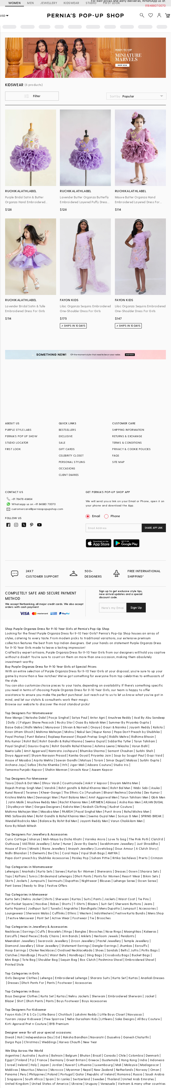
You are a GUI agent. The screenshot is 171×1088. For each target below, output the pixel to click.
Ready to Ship (34, 885)
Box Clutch (88, 959)
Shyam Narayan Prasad (48, 755)
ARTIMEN (96, 802)
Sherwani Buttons (128, 904)
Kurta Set (119, 978)
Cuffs (41, 931)
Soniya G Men (128, 816)
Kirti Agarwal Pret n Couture (25, 1023)
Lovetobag (104, 848)
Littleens (106, 1019)
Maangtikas (132, 931)
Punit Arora (113, 811)
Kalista (158, 727)
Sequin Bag (68, 959)
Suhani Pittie (100, 858)
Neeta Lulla (13, 751)
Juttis (134, 950)
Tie (92, 918)
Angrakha (71, 908)
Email (93, 516)
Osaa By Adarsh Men (90, 722)
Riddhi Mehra (119, 736)
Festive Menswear (21, 918)
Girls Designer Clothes (21, 978)
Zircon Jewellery (83, 941)
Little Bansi (47, 1014)
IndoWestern (103, 913)
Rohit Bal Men (120, 788)
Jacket (149, 996)
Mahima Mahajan (49, 731)
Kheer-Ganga (51, 792)
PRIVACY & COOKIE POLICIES (131, 449)
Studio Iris (121, 764)
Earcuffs (11, 936)
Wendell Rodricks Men (21, 821)
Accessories (147, 908)
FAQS (115, 455)
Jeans (148, 904)
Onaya (95, 727)
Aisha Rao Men (130, 802)
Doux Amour (124, 848)
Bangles (80, 931)
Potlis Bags (149, 950)
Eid (58, 1037)
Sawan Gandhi (67, 760)
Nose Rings (113, 931)
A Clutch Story (146, 848)
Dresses (120, 871)
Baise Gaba (14, 727)
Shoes (99, 950)
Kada (89, 950)
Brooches (104, 918)
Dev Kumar (152, 792)
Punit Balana (36, 736)
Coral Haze (70, 853)
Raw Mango (14, 717)
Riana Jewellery (53, 848)
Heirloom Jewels (106, 936)
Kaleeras (150, 931)
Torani (98, 760)
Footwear (79, 918)
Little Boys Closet (112, 1014)
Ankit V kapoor (96, 783)
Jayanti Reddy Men (94, 821)
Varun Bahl (140, 746)
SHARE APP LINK (154, 527)
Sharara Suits (100, 978)
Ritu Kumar (13, 741)
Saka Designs (124, 1019)
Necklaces (12, 931)
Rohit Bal (30, 741)
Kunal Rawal (14, 792)
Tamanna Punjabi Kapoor (23, 769)
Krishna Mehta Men (19, 797)
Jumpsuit (129, 908)
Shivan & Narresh (75, 727)
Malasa (131, 760)
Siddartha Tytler (119, 741)
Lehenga (46, 978)
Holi (20, 1037)
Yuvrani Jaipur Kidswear (23, 1019)
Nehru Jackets (78, 996)
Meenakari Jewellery (20, 941)
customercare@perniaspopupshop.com (31, 507)
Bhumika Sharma (92, 751)
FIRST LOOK (13, 449)
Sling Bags (94, 955)
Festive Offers (57, 885)
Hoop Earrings (15, 950)
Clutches (11, 955)
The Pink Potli (138, 839)
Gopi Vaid (154, 755)
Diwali (9, 1037)
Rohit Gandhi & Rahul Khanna (60, 741)
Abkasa (110, 802)
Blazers (93, 904)
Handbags (27, 955)
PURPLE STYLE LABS (18, 429)
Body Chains (50, 936)
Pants (97, 899)
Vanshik (50, 788)
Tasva (9, 783)
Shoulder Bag (48, 959)
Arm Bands (70, 936)
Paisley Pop (80, 858)
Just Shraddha (147, 843)
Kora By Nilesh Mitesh (20, 825)
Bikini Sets (150, 876)
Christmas (31, 1042)
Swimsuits (55, 880)
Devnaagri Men (47, 797)
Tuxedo (55, 908)
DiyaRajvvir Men (19, 806)
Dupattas (72, 880)
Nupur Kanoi (102, 731)
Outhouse (12, 843)
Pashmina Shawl (111, 959)
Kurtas (76, 899)
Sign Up (136, 607)
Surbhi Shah (144, 751)
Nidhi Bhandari (16, 853)
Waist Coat (126, 899)
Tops (8, 876)
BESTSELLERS (67, 429)
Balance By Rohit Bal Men (58, 821)
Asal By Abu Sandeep (149, 717)
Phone (115, 516)
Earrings (29, 931)
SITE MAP (118, 461)
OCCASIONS (67, 468)
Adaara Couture (99, 764)
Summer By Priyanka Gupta (129, 722)
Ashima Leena (104, 746)
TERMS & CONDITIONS (127, 442)
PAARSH (67, 811)
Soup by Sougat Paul (129, 755)
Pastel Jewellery (109, 941)
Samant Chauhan (120, 751)
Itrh (64, 764)
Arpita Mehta (43, 760)
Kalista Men (71, 806)
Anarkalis (28, 871)
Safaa (31, 764)
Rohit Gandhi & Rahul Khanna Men (61, 816)
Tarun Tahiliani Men (134, 797)
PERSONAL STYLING (72, 461)
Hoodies (41, 904)
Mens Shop (156, 913)
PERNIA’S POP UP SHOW (21, 436)
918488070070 (155, 5)
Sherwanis (104, 871)
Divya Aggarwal (17, 755)
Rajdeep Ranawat (61, 736)
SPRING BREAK (151, 816)
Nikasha (123, 746)
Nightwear (89, 880)
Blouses (105, 880)
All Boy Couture (148, 1019)
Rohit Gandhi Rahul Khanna (72, 746)
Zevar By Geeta (85, 843)
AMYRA (113, 853)
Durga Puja (13, 1042)
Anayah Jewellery (81, 848)
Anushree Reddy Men (42, 802)
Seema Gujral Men (101, 816)
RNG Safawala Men (19, 816)
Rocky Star (65, 722)
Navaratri (97, 1037)
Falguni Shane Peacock (37, 722)
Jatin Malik (16, 802)
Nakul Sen (84, 731)
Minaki (34, 848)
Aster (56, 843)
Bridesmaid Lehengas (56, 876)
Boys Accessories (94, 1001)
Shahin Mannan (56, 769)
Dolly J (12, 722)
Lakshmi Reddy (86, 1014)
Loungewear (14, 913)
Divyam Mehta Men (124, 783)
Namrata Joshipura (63, 751)
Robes (54, 904)
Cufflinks (58, 913)
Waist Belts (58, 955)
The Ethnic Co (74, 792)
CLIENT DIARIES (69, 474)
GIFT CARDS (67, 449)
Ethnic (72, 913)
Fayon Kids (13, 1014)
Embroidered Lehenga (71, 978)
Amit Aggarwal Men (103, 797)
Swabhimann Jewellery (117, 843)
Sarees (60, 871)
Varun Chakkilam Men (127, 821)
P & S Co (30, 1014)
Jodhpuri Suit (38, 908)
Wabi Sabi (141, 788)
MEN (30, 3)
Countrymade (72, 783)
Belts (124, 950)
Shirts (48, 899)
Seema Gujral (95, 741)
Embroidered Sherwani (125, 996)
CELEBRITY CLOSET (71, 455)
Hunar (67, 843)
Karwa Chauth (70, 1042)
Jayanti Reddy (139, 727)
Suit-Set (106, 904)
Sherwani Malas (37, 913)
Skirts (9, 880)
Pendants (127, 936)
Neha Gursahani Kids (82, 1019)
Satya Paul (79, 717)
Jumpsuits (37, 880)
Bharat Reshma (115, 792)
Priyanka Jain (101, 755)
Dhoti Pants (83, 876)
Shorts (66, 904)
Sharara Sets (149, 871)
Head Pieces (29, 936)
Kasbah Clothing (95, 806)
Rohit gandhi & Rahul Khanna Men (83, 788)
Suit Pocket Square (18, 904)
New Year (90, 1042)
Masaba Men (50, 811)
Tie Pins (143, 899)
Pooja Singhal (59, 717)
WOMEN (14, 3)
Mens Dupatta (109, 908)
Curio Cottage (15, 839)
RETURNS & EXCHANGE (127, 436)
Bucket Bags (141, 955)
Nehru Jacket (32, 899)
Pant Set (43, 918)
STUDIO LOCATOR (16, 442)
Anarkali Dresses (152, 978)
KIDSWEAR (71, 3)
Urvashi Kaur (79, 769)
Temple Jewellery (136, 941)
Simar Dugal (115, 760)
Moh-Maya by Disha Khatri (62, 839)
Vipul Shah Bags (93, 853)
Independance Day (39, 1037)
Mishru (69, 731)
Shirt (20, 1001)
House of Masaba (18, 760)
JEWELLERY (48, 3)
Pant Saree (13, 885)
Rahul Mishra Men (136, 811)
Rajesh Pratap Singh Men (23, 788)
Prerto (143, 858)
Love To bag (117, 839)
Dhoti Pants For (32, 982)
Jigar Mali (77, 764)
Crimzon (157, 858)
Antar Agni (97, 717)
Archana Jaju (15, 764)
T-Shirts (79, 904)
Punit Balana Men (73, 797)
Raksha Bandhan (75, 1037)
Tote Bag (28, 959)
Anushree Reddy (119, 717)
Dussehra (113, 1037)
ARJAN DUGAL (153, 802)
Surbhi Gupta (149, 760)
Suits (87, 899)
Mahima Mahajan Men (21, 811)
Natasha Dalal (36, 717)
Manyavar (52, 727)
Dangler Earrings (104, 945)
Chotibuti (65, 1014)
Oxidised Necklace (71, 950)
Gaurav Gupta (38, 746)
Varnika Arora (95, 839)
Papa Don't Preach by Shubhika (137, 731)
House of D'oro (16, 848)
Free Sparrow (54, 1019)
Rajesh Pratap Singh (92, 736)
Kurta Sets (45, 871)
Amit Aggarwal (35, 751)
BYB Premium (59, 1023)
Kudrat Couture (121, 806)
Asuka (155, 788)
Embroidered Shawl (139, 959)
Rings (68, 931)
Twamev (32, 792)
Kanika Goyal (78, 755)
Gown (133, 871)
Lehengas (12, 871)
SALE (62, 442)
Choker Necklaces (42, 950)
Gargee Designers (47, 806)
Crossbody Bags (117, 955)
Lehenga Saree (124, 880)
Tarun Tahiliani (144, 741)
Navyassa (135, 1014)
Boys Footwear (68, 1001)
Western (85, 913)
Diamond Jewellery (19, 945)
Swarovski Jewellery (53, 941)
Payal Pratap (14, 736)
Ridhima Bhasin (142, 736)
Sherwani (62, 899)
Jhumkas (125, 945)
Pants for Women (106, 876)
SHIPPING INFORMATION (128, 429)
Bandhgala (89, 908)
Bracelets (55, 931)
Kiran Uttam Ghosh (19, 731)
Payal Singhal (15, 746)
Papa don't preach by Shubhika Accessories (37, 858)
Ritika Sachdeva (124, 858)
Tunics (33, 876)
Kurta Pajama (15, 908)
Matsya (85, 760)
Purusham (93, 792)
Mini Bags (12, 959)
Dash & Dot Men (27, 783)
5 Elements (37, 853)
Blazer (9, 1001)
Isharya (34, 839)
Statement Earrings (75, 945)
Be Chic (53, 853)
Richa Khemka (49, 764)
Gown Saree (147, 880)
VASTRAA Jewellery (36, 843)
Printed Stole (14, 964)
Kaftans (20, 876)
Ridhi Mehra (33, 727)
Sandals (112, 950)
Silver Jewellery (47, 945)
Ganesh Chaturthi (136, 1037)
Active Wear (61, 918)
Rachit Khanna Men (74, 802)
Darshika (135, 792)
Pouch (42, 955)
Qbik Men (158, 797)
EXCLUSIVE (66, 436)
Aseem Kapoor (102, 769)
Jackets (21, 880)
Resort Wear (131, 876)
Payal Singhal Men (88, 811)
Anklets (86, 936)
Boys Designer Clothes (21, 996)
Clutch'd (157, 839)
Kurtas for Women (81, 871)
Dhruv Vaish (50, 783)
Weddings (49, 1042)
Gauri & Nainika (114, 727)
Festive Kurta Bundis (130, 913)
